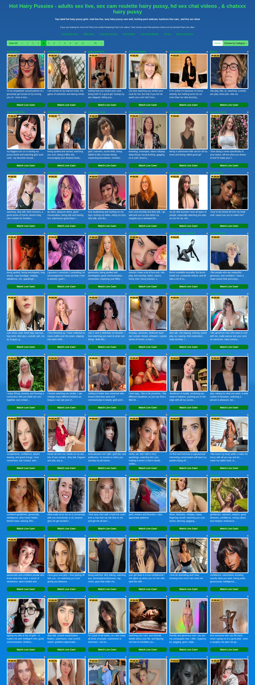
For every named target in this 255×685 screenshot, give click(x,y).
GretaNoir (93, 483)
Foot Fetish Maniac (150, 34)
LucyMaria (53, 267)
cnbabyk (11, 267)
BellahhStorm (136, 321)
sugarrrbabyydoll (56, 537)
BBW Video (88, 34)
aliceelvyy (93, 159)
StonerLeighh (14, 375)
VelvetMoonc (54, 51)
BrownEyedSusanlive (221, 321)
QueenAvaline (55, 105)
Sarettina (174, 483)
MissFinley (94, 321)
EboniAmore (217, 483)
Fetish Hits (153, 680)
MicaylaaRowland (178, 267)
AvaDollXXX (13, 51)
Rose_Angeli (54, 483)
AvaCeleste (13, 483)
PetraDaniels (54, 375)
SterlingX (215, 429)
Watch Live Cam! (26, 98)
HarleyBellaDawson (180, 537)
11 (82, 43)
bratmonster (176, 159)
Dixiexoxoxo (135, 483)
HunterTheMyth (15, 213)
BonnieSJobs (136, 105)
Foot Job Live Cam (108, 34)
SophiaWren (176, 375)
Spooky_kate (136, 591)
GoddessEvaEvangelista (182, 213)
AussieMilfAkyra (56, 591)
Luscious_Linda (97, 105)
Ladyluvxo (53, 321)
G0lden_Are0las (15, 591)
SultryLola (134, 267)
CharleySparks (137, 375)
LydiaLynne (175, 591)
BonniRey (174, 429)
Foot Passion (129, 34)
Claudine (133, 213)
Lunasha (93, 375)
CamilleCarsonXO (97, 213)
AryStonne (216, 375)
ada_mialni (216, 537)
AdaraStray (216, 267)
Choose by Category (235, 43)
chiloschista (135, 537)
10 (76, 43)
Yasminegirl (13, 429)
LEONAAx (93, 537)
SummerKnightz (137, 51)
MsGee (214, 51)
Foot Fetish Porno (69, 34)
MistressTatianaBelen (18, 537)
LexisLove (93, 429)
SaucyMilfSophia (16, 105)
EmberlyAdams (218, 105)
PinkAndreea (217, 159)
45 (95, 43)
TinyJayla (174, 105)
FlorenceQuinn (96, 591)
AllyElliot (12, 321)
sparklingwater (218, 213)
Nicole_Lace (135, 429)
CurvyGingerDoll (16, 159)
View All (13, 43)
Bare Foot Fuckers (185, 34)
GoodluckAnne (137, 159)
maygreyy (52, 213)
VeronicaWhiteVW (179, 51)
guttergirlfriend (96, 51)
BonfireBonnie (55, 429)
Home (218, 43)
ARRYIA (92, 267)
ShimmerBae (54, 159)
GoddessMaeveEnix (180, 321)
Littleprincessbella (220, 591)
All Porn (167, 34)
